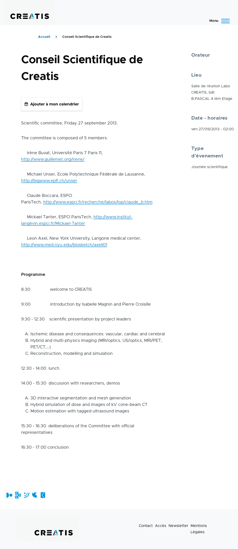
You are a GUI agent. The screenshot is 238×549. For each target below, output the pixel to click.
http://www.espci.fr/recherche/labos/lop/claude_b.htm (97, 202)
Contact (146, 526)
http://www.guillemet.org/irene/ (52, 159)
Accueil (44, 37)
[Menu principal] (218, 21)
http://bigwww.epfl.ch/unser (49, 181)
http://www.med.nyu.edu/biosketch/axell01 (64, 245)
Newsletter (178, 526)
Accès (160, 526)
